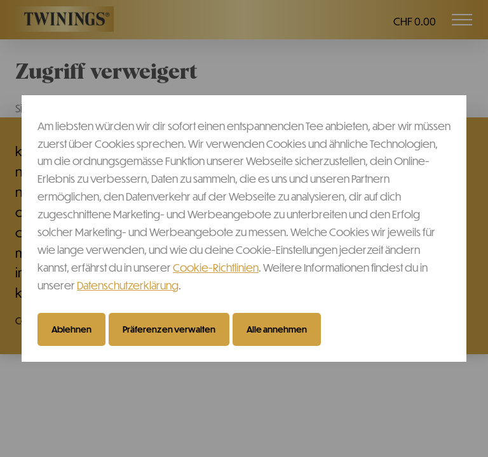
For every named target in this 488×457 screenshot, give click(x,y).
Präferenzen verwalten (169, 329)
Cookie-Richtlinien (216, 267)
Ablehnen (71, 329)
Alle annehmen (277, 329)
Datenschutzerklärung (128, 285)
